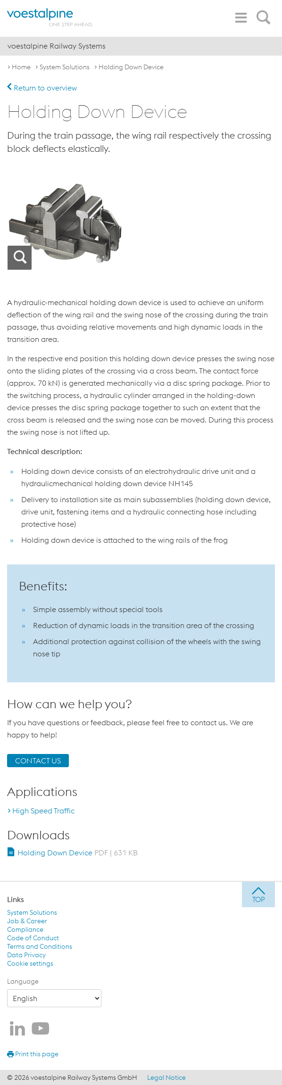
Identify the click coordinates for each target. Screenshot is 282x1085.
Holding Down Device (131, 67)
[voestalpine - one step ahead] (50, 17)
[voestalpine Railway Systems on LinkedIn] (17, 1029)
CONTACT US (38, 760)
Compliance (25, 929)
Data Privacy (26, 955)
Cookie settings (30, 963)
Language (23, 981)
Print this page (32, 1054)
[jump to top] (258, 894)
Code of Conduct (33, 938)
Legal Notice (166, 1077)
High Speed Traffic (43, 810)
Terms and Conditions (39, 946)
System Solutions (65, 67)
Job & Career (27, 921)
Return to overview (42, 87)
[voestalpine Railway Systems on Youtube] (40, 1029)
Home (21, 67)
